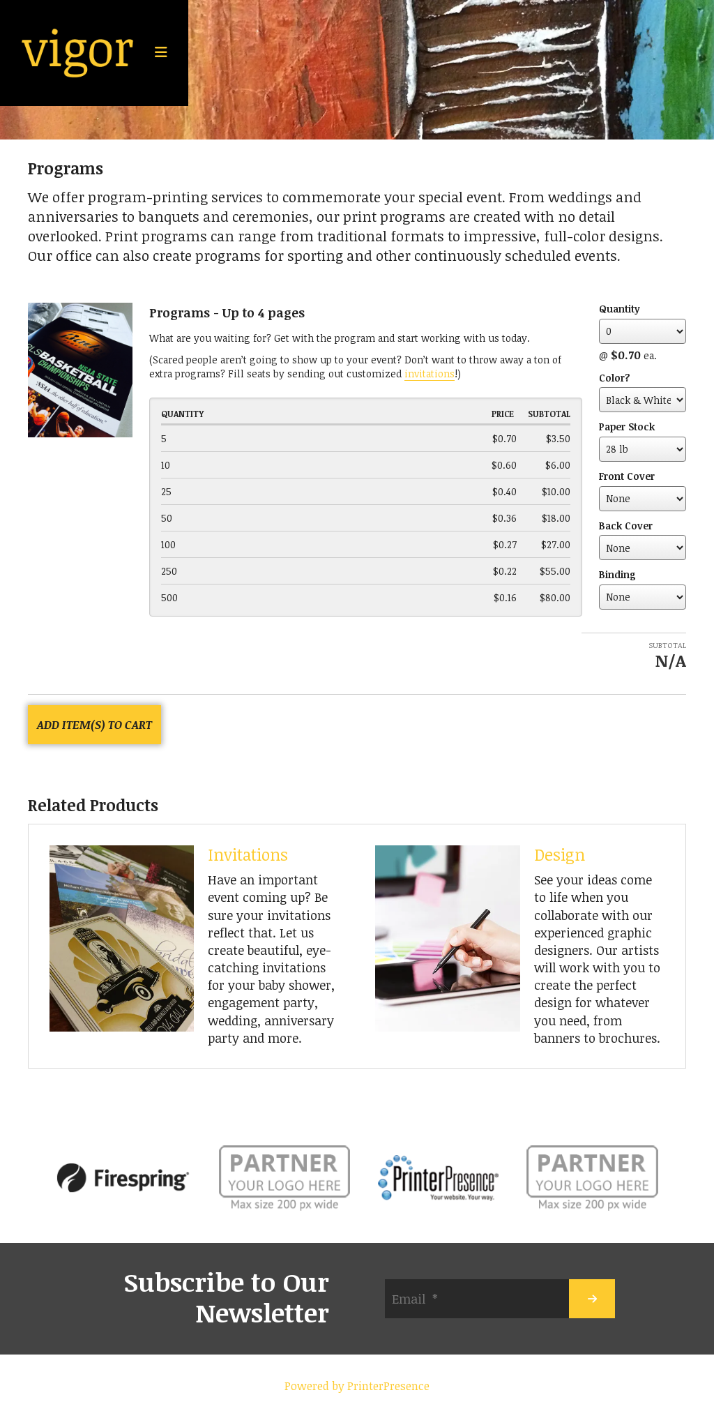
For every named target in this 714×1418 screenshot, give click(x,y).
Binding (617, 574)
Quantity (619, 308)
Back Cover (626, 525)
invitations (429, 373)
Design (559, 854)
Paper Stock (627, 426)
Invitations (248, 854)
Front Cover (627, 476)
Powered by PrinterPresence (357, 1386)
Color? (614, 377)
